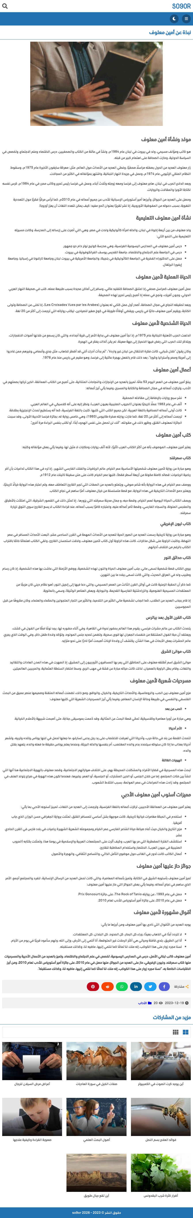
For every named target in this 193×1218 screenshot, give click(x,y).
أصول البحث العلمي (96, 1140)
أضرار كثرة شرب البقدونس (161, 1195)
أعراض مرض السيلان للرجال (32, 1084)
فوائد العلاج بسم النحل (161, 1140)
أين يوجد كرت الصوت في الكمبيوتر (161, 1084)
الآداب (142, 1003)
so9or (181, 6)
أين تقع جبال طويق (96, 1195)
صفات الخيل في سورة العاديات (96, 1084)
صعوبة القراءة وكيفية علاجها (32, 1140)
